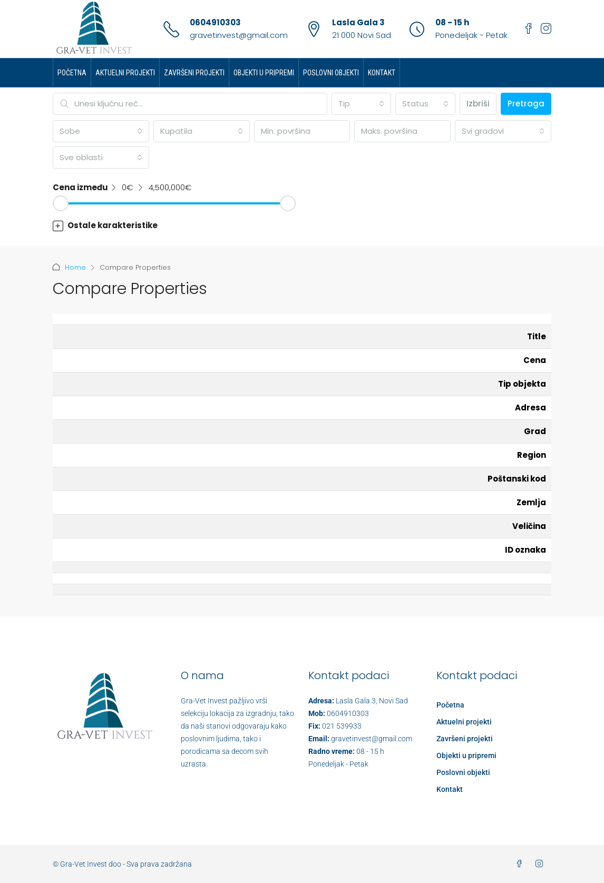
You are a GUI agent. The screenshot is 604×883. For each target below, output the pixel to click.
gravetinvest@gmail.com (239, 35)
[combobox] (362, 104)
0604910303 (215, 22)
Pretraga (526, 103)
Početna (71, 72)
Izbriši (478, 103)
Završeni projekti (194, 72)
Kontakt (381, 72)
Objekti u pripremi (263, 72)
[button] (302, 225)
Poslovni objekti (331, 72)
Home (75, 267)
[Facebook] (521, 864)
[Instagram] (541, 864)
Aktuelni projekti (125, 72)
